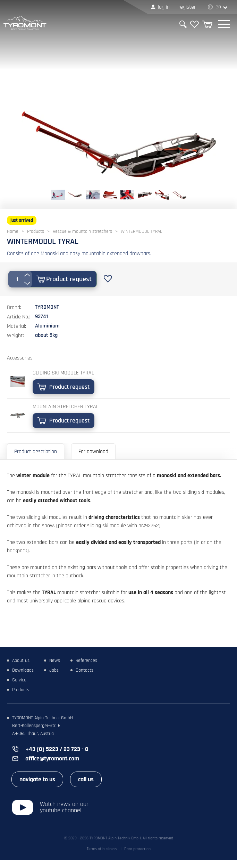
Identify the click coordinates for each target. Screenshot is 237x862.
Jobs (54, 672)
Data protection (137, 851)
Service (19, 682)
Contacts (84, 672)
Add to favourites (108, 279)
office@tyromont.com (52, 761)
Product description (35, 451)
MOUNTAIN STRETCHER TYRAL (66, 406)
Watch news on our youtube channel (64, 809)
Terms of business (102, 851)
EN (218, 6)
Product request (69, 279)
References (86, 662)
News (54, 662)
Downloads (23, 672)
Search (183, 24)
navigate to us (37, 781)
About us (20, 662)
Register (187, 7)
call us (86, 781)
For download (93, 451)
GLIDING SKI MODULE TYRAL (63, 373)
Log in (164, 7)
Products (20, 692)
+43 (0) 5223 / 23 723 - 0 (56, 751)
